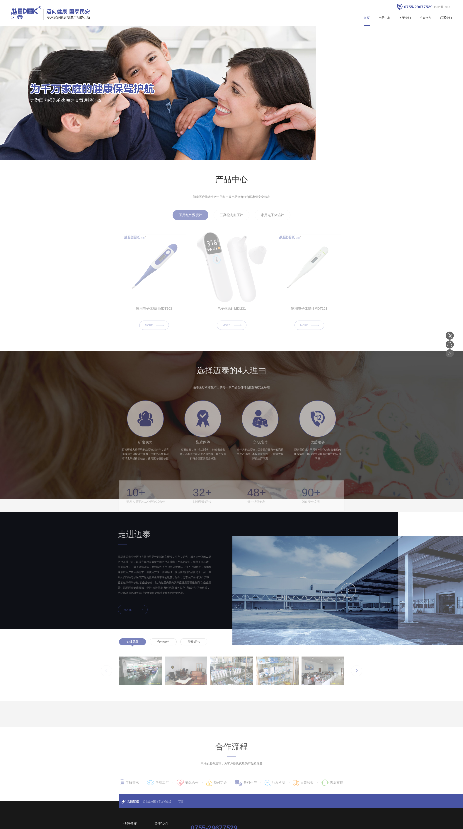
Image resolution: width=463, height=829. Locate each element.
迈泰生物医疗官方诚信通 (157, 801)
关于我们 (405, 17)
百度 (180, 801)
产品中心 (384, 17)
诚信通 (439, 6)
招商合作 (425, 17)
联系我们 (446, 17)
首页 (367, 17)
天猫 (447, 6)
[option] (158, 93)
